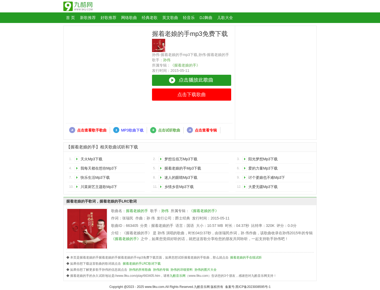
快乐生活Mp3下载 (95, 177)
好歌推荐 (108, 17)
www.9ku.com (154, 287)
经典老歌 (150, 17)
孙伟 (166, 60)
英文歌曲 (170, 17)
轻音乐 (189, 17)
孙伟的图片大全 (205, 270)
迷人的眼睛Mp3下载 (180, 177)
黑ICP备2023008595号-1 (252, 287)
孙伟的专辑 (161, 270)
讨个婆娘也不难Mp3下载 (266, 178)
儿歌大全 (225, 17)
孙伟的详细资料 (181, 270)
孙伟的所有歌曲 (140, 270)
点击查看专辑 (206, 130)
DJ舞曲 (206, 17)
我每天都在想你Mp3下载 (98, 169)
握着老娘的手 (137, 211)
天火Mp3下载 (91, 159)
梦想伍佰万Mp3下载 (180, 159)
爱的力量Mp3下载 (263, 168)
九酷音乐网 (178, 276)
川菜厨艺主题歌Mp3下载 (98, 188)
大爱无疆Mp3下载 (263, 187)
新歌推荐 (88, 17)
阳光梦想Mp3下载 (263, 159)
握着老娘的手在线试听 (246, 257)
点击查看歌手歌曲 (92, 130)
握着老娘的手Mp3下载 (182, 168)
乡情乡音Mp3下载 (179, 187)
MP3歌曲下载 (132, 130)
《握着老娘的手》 (185, 65)
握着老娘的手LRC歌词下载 (142, 263)
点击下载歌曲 (191, 94)
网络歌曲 (129, 17)
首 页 (70, 17)
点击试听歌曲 (169, 130)
